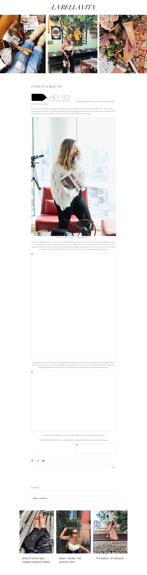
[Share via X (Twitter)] (38, 461)
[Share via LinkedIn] (43, 461)
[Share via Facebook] (32, 461)
